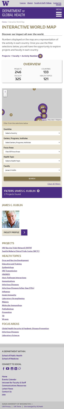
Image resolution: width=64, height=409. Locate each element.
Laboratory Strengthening (13, 299)
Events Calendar (9, 379)
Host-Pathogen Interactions (14, 278)
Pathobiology (8, 309)
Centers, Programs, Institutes (16, 138)
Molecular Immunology (12, 305)
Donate (58, 5)
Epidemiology (8, 267)
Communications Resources (14, 385)
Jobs (4, 394)
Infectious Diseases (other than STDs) (18, 288)
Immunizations (8, 281)
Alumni (30, 3)
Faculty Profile (11, 232)
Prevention (7, 312)
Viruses (5, 319)
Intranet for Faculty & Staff (14, 382)
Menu (59, 9)
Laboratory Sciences (10, 335)
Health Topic (9, 157)
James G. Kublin (27, 190)
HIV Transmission (9, 271)
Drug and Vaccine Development (15, 260)
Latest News (7, 389)
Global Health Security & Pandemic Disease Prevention (25, 329)
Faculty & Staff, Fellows (43, 3)
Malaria (5, 302)
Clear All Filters (53, 184)
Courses (23, 3)
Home (4, 22)
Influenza (6, 292)
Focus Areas (9, 147)
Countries (8, 129)
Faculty (7, 166)
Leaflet (44, 120)
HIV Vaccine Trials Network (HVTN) (17, 248)
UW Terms (17, 406)
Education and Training (12, 264)
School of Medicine (10, 359)
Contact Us (57, 3)
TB (3, 316)
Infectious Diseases (10, 285)
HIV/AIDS (6, 274)
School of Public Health (12, 355)
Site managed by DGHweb (33, 406)
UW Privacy (6, 406)
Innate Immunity (9, 295)
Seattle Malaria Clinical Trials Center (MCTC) (20, 251)
